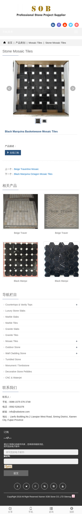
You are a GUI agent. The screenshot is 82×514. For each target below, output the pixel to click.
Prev (9, 88)
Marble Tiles (11, 323)
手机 (30, 509)
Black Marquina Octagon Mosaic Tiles (33, 174)
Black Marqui (20, 281)
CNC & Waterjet (13, 377)
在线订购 (13, 152)
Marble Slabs (12, 316)
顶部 (72, 509)
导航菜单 (7, 31)
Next (72, 88)
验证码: (7, 456)
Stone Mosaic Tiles (55, 42)
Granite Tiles (11, 335)
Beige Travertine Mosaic (26, 169)
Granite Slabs (12, 329)
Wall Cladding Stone (15, 353)
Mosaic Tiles (35, 42)
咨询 (51, 509)
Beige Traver (20, 233)
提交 (16, 473)
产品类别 (20, 42)
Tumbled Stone (13, 359)
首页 (10, 42)
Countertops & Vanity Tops (18, 304)
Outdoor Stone (12, 347)
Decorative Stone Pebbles (18, 371)
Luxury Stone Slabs (15, 310)
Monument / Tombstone (17, 365)
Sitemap (67, 497)
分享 (10, 509)
